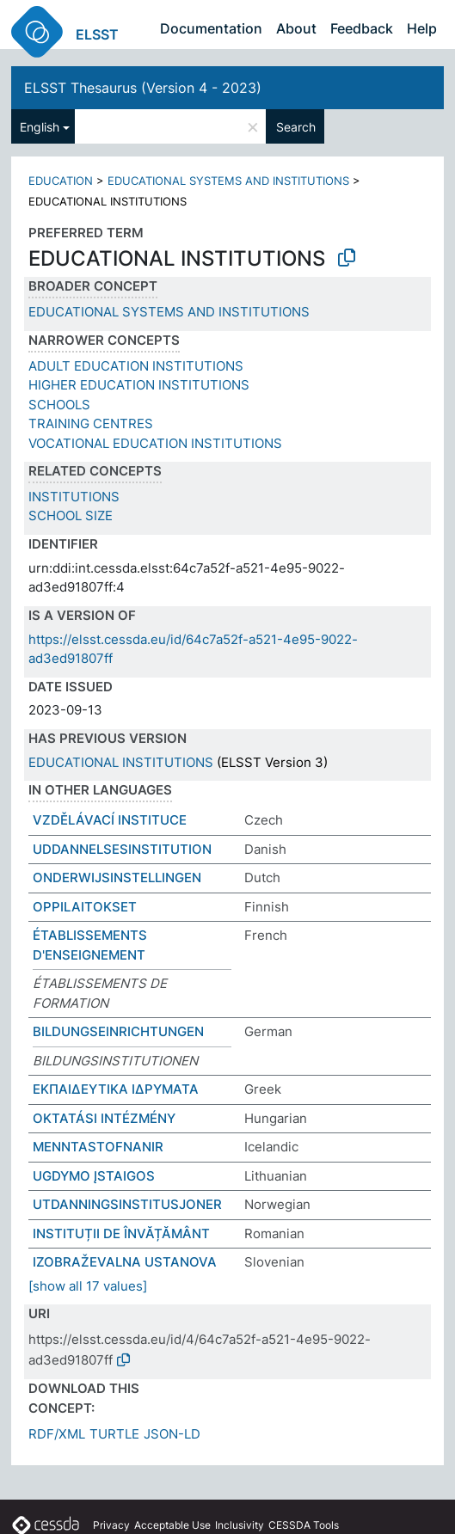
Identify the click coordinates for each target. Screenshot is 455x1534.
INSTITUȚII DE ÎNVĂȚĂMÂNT (121, 1233)
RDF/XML (56, 1434)
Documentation (211, 28)
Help (422, 28)
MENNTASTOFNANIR (98, 1146)
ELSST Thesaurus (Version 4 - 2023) (142, 87)
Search (296, 127)
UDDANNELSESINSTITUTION (122, 849)
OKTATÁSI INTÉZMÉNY (104, 1118)
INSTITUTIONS (74, 496)
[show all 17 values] (87, 1286)
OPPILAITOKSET (85, 907)
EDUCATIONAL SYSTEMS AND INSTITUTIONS (228, 180)
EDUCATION (60, 180)
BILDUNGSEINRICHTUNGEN (118, 1031)
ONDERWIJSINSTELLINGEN (117, 877)
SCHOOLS (59, 404)
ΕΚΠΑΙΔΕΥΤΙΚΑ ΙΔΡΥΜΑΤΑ (116, 1089)
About (296, 28)
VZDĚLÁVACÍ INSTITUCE (110, 820)
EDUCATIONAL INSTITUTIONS (120, 762)
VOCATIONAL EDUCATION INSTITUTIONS (155, 443)
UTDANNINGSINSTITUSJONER (127, 1204)
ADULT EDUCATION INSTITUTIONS (135, 366)
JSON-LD (172, 1434)
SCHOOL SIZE (70, 515)
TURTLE (114, 1434)
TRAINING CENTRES (90, 423)
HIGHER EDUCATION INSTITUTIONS (138, 385)
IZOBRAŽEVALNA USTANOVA (125, 1262)
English (39, 127)
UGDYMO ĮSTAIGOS (94, 1176)
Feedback (361, 28)
